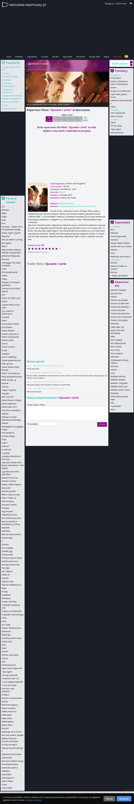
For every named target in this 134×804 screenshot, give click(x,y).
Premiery (19, 56)
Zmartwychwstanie (10, 764)
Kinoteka (114, 366)
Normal (113, 272)
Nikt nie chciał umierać (11, 534)
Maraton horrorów (10, 478)
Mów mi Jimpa (116, 116)
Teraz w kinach (11, 200)
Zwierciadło (7, 774)
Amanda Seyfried (65, 206)
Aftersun (5, 210)
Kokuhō (5, 423)
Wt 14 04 (61, 118)
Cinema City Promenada (120, 317)
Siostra (5, 658)
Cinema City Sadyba (119, 320)
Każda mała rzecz (9, 407)
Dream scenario (8, 347)
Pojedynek (6, 595)
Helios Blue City (117, 327)
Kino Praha (115, 350)
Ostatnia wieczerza (10, 561)
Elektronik (114, 323)
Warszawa (119, 63)
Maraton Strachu (9, 481)
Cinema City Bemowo (119, 303)
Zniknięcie (6, 771)
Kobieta (5, 413)
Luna (112, 373)
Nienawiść (6, 531)
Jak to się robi (7, 397)
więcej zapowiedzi (120, 275)
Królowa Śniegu (8, 436)
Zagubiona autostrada (11, 754)
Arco (112, 229)
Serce (4, 645)
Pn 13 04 (55, 118)
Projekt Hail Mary (11, 76)
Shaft (4, 648)
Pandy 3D (6, 574)
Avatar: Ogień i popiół (11, 233)
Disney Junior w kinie (10, 324)
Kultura (113, 369)
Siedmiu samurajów (10, 655)
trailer (60, 104)
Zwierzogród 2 (8, 778)
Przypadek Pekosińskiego (13, 614)
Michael (113, 262)
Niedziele (5, 527)
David (112, 122)
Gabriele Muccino (41, 69)
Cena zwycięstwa (117, 113)
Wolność (5, 728)
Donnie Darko (7, 340)
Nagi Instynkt (7, 511)
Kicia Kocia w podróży (11, 410)
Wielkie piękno (8, 721)
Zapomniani (7, 757)
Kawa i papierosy (9, 403)
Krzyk (4, 439)
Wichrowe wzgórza (10, 705)
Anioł (4, 220)
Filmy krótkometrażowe (12, 376)
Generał (5, 383)
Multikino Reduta (117, 379)
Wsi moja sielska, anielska (13, 735)
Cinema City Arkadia (119, 300)
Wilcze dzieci (7, 725)
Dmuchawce (115, 78)
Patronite (117, 56)
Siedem (5, 651)
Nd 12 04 (49, 118)
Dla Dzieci (80, 56)
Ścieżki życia (7, 641)
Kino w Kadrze (116, 353)
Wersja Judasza (117, 132)
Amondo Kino (116, 293)
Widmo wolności (9, 708)
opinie (66, 104)
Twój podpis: (33, 424)
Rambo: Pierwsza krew (11, 628)
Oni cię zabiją (116, 125)
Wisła (112, 409)
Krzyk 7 (5, 443)
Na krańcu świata (9, 504)
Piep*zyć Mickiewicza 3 (11, 585)
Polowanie (6, 598)
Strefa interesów (9, 665)
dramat (62, 192)
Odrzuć (109, 798)
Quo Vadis (6, 624)
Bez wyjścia (7, 243)
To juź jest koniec (9, 685)
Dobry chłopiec (8, 330)
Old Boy (5, 544)
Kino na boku (116, 346)
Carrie (4, 269)
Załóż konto (121, 3)
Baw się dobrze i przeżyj (12, 239)
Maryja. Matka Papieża (120, 243)
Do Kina (44, 56)
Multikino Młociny (117, 376)
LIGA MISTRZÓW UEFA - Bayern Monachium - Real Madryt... (13, 465)
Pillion (4, 588)
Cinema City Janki (117, 310)
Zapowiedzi (32, 56)
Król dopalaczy (8, 432)
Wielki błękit (7, 715)
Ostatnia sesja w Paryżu (12, 558)
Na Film (55, 56)
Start (9, 56)
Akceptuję (124, 798)
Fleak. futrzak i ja (9, 380)
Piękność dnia (7, 581)
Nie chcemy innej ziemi (11, 518)
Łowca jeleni (7, 788)
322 (3, 206)
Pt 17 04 (79, 118)
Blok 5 (4, 246)
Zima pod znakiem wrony (12, 761)
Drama (113, 87)
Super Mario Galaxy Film (12, 668)
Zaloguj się (109, 3)
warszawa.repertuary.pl (27, 4)
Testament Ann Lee (10, 678)
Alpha (4, 213)
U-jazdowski (115, 406)
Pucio (112, 253)
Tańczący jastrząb (9, 675)
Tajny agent (115, 129)
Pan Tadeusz (7, 571)
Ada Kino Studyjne (118, 290)
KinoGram (114, 356)
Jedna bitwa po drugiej (11, 400)
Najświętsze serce (9, 514)
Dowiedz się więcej (34, 800)
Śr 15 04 (67, 118)
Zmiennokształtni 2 (10, 767)
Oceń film (45, 252)
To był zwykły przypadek (12, 682)
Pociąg (4, 591)
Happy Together (9, 390)
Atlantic (113, 296)
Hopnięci (7, 80)
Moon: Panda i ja (9, 498)
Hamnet (5, 387)
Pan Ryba (6, 568)
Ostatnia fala (7, 554)
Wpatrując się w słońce (120, 256)
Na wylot (5, 508)
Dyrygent (6, 353)
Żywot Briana (7, 781)
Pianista (113, 249)
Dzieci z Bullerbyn (9, 357)
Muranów (114, 393)
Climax (4, 301)
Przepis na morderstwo (120, 91)
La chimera (6, 449)
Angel (4, 216)
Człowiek (5, 317)
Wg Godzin (67, 56)
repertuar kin (37, 104)
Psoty (4, 618)
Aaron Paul (78, 206)
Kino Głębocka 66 (117, 343)
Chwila (4, 275)
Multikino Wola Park (118, 386)
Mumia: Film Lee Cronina (121, 246)
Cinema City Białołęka (119, 307)
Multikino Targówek (119, 383)
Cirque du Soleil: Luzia (11, 298)
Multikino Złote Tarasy (120, 390)
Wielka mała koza (9, 711)
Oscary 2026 (94, 56)
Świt (112, 403)
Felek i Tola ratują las (11, 373)
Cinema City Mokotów (120, 313)
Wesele (5, 701)
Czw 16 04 (73, 118)
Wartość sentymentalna (12, 698)
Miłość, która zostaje (11, 494)
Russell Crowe (90, 206)
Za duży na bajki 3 (11, 102)
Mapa (106, 56)
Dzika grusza (7, 363)
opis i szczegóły (50, 104)
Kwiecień (114, 239)
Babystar (114, 233)
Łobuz (113, 106)
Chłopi (4, 279)
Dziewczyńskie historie (11, 360)
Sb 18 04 (85, 118)
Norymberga (7, 538)
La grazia (5, 453)
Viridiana (5, 694)
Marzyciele (6, 488)
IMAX (112, 336)
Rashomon (6, 631)
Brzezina (5, 259)
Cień (3, 294)
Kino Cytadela (116, 340)
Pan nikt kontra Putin (11, 564)
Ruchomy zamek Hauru (11, 638)
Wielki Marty (7, 718)
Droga (4, 350)
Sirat (3, 661)
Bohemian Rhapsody (10, 256)
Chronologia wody (118, 236)
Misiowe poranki (9, 491)
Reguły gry (6, 634)
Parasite (5, 578)
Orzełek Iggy (7, 551)
